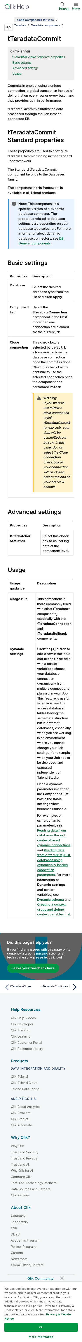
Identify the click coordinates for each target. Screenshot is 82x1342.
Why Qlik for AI (22, 1170)
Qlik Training (20, 1030)
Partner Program (23, 1246)
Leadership (19, 1222)
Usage (17, 73)
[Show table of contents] (8, 20)
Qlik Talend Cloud (24, 1083)
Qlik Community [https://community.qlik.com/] (40, 1278)
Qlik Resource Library (27, 1049)
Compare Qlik (21, 1177)
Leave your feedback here (33, 968)
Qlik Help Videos (23, 1018)
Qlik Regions (20, 1195)
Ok (41, 1327)
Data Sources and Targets (31, 1189)
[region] (41, 1312)
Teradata (20, 25)
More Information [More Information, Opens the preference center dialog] (41, 1336)
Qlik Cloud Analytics (25, 1107)
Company (18, 1216)
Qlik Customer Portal (26, 1042)
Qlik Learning (20, 1036)
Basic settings (21, 62)
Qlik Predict (19, 1119)
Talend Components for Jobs (34, 20)
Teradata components (45, 25)
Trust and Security (24, 1152)
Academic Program (25, 1240)
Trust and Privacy (24, 1158)
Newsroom (19, 1259)
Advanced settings (25, 68)
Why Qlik (17, 1146)
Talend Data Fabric (25, 1089)
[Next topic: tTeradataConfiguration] (60, 987)
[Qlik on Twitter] (62, 1278)
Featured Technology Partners (34, 1183)
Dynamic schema (50, 899)
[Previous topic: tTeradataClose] (21, 987)
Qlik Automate (21, 1125)
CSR (14, 1228)
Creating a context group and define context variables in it (53, 909)
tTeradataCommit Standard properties (38, 57)
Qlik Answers (21, 1113)
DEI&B (15, 1234)
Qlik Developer (22, 1024)
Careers (17, 1253)
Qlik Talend (19, 1076)
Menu (76, 8)
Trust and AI (20, 1164)
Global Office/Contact (27, 1265)
